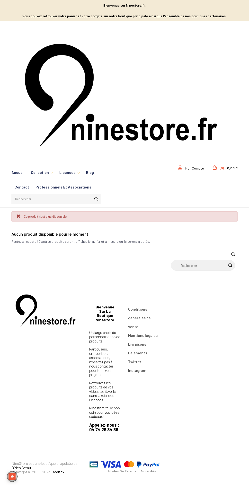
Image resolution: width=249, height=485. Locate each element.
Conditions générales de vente (139, 318)
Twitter (134, 361)
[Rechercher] (203, 265)
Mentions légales (143, 335)
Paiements (137, 352)
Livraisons (137, 344)
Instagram (137, 370)
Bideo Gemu (21, 467)
